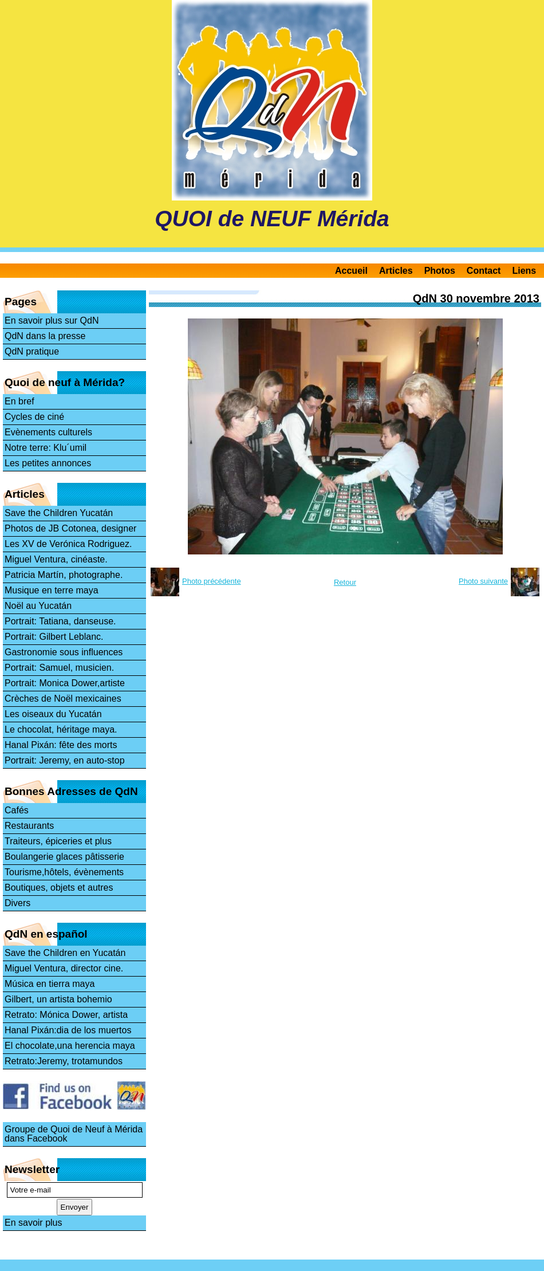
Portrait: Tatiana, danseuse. (60, 621)
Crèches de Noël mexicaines (63, 698)
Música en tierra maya (49, 984)
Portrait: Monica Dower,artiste (65, 683)
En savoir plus (33, 1222)
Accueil (351, 271)
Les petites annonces (48, 463)
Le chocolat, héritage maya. (61, 729)
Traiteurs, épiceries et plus (58, 841)
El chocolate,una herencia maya (70, 1045)
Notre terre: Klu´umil (45, 447)
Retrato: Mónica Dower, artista (66, 1015)
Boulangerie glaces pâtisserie (64, 856)
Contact (484, 271)
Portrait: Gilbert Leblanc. (54, 637)
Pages (21, 302)
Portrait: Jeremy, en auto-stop (65, 760)
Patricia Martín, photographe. (64, 575)
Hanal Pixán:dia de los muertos (68, 1030)
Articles (396, 271)
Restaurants (29, 826)
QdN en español (46, 934)
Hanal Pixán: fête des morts (61, 745)
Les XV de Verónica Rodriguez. (68, 544)
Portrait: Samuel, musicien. (59, 667)
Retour (345, 582)
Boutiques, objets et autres (59, 887)
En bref (19, 401)
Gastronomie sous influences (64, 652)
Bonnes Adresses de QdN (71, 791)
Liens (524, 271)
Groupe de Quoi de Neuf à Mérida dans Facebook (74, 1133)
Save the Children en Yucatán (65, 953)
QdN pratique (32, 351)
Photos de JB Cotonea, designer (70, 528)
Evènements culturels (48, 432)
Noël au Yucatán (38, 606)
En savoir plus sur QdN (52, 320)
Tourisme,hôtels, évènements (64, 872)
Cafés (17, 810)
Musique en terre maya (51, 590)
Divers (17, 903)
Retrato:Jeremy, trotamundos (64, 1061)
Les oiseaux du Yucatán (53, 714)
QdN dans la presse (45, 336)
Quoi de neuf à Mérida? (65, 382)
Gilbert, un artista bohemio (58, 999)
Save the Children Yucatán (59, 513)
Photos (439, 271)
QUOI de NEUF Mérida (272, 218)
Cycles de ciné (34, 417)
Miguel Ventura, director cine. (64, 968)
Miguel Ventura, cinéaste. (56, 559)
